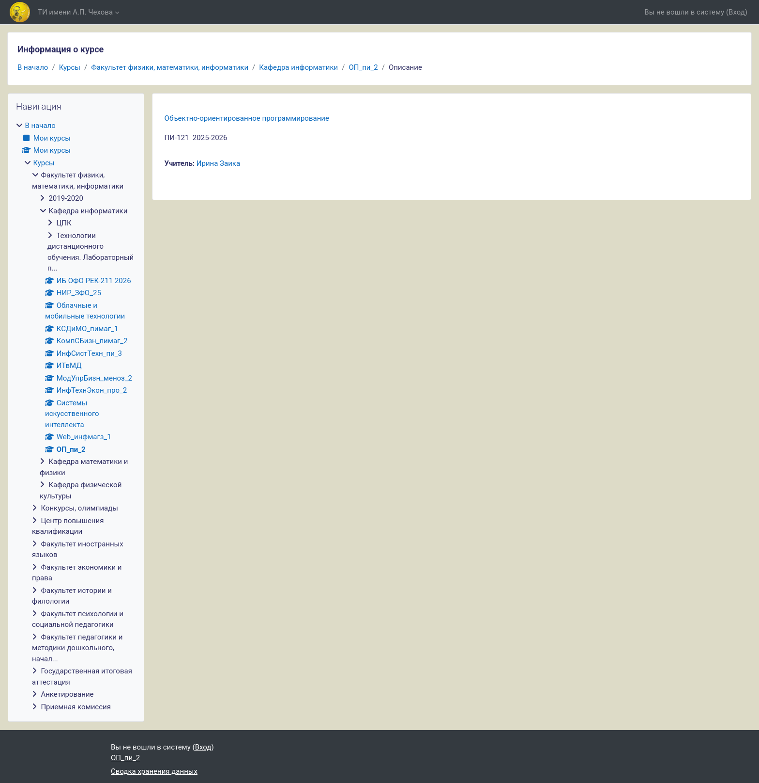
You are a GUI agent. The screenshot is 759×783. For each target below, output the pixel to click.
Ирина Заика (218, 163)
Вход (737, 12)
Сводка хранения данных (154, 771)
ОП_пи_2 (363, 67)
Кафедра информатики (298, 67)
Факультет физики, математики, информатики (169, 67)
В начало (32, 67)
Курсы (69, 67)
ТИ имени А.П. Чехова (75, 12)
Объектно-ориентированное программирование (247, 118)
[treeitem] (76, 416)
